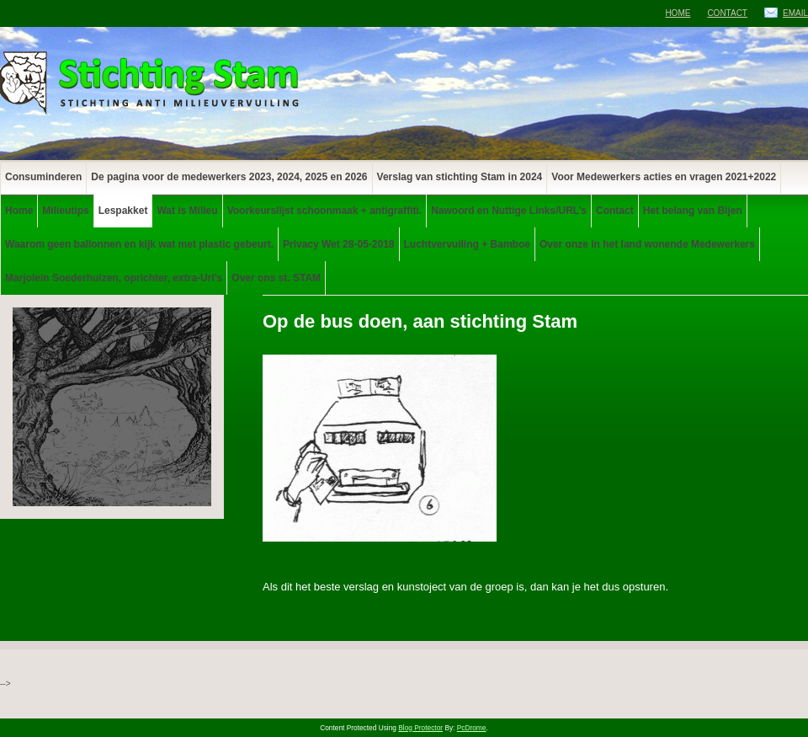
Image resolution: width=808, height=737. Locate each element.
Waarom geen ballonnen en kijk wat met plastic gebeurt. (139, 244)
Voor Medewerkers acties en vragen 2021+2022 (663, 177)
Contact (727, 13)
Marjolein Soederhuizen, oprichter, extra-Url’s (113, 278)
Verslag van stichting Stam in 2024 (460, 177)
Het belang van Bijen (692, 210)
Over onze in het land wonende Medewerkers (647, 244)
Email (795, 13)
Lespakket (123, 210)
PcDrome (471, 728)
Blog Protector (420, 728)
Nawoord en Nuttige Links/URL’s (509, 210)
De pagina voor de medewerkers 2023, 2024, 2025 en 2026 (229, 177)
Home (677, 13)
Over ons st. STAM (276, 278)
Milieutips (65, 210)
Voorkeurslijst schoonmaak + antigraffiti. (325, 210)
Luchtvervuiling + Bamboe (467, 244)
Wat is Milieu (187, 210)
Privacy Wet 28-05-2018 (339, 244)
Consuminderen (43, 177)
